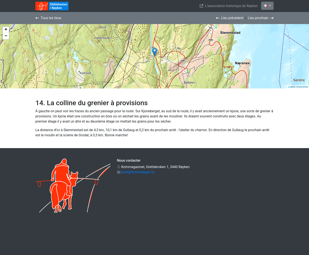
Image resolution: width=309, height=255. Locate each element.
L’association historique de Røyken (229, 6)
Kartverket (302, 86)
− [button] (6, 36)
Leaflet (291, 86)
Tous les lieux (48, 18)
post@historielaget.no (138, 172)
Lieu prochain (261, 18)
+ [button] (6, 30)
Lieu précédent (230, 18)
